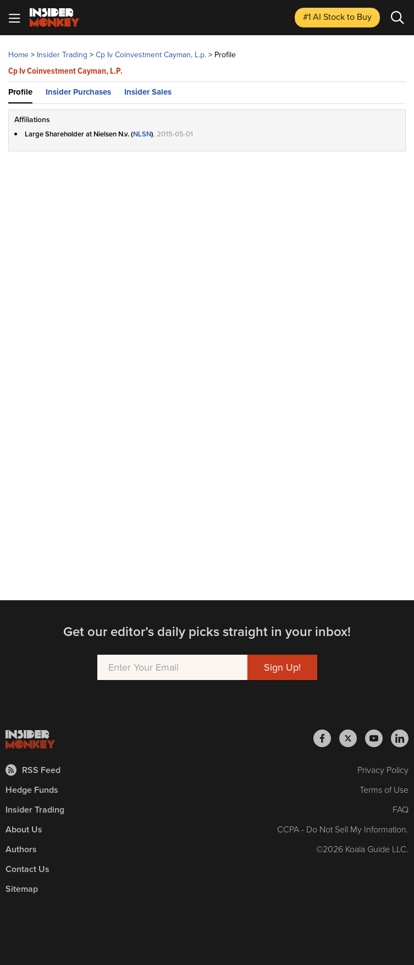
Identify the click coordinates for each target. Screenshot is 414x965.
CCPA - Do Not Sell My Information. (343, 829)
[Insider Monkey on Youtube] (378, 738)
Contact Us (27, 869)
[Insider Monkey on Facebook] (326, 738)
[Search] (398, 18)
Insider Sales (148, 92)
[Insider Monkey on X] (352, 738)
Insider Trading (34, 809)
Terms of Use (384, 789)
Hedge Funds (31, 789)
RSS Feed (32, 770)
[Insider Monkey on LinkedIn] (400, 738)
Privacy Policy (383, 770)
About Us (23, 829)
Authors (21, 849)
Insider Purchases (78, 92)
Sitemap (21, 888)
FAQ (401, 809)
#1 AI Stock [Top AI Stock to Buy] (337, 16)
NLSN (142, 134)
